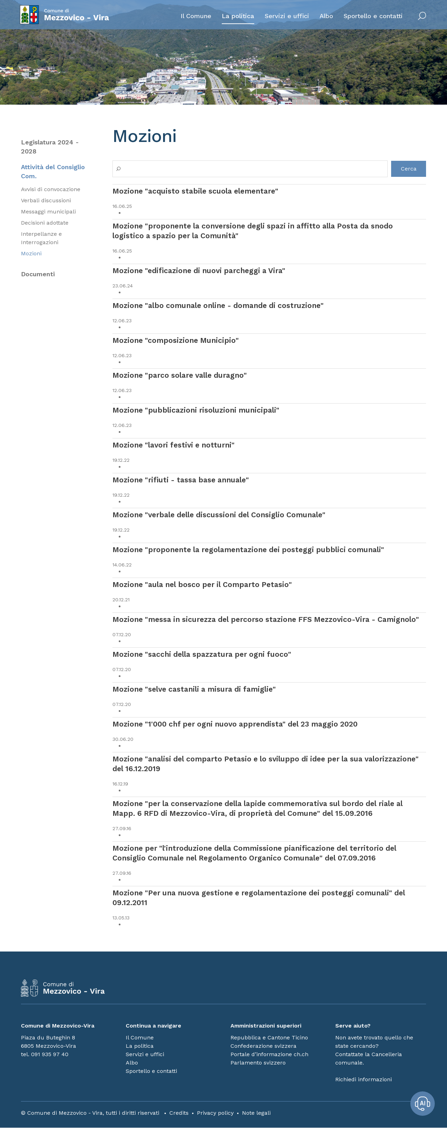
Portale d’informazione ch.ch (269, 1054)
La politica (237, 16)
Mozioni (31, 254)
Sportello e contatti (372, 16)
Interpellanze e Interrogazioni (41, 238)
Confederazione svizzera (263, 1046)
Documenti (38, 274)
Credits (179, 1113)
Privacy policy (215, 1113)
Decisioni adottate (44, 223)
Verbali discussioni (46, 201)
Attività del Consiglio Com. (53, 172)
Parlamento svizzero (258, 1063)
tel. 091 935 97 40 (44, 1054)
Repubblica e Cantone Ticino (269, 1038)
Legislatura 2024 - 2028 (50, 146)
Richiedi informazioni (363, 1079)
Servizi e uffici (286, 16)
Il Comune (194, 16)
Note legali (256, 1113)
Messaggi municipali (48, 212)
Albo (325, 16)
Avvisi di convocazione (50, 190)
